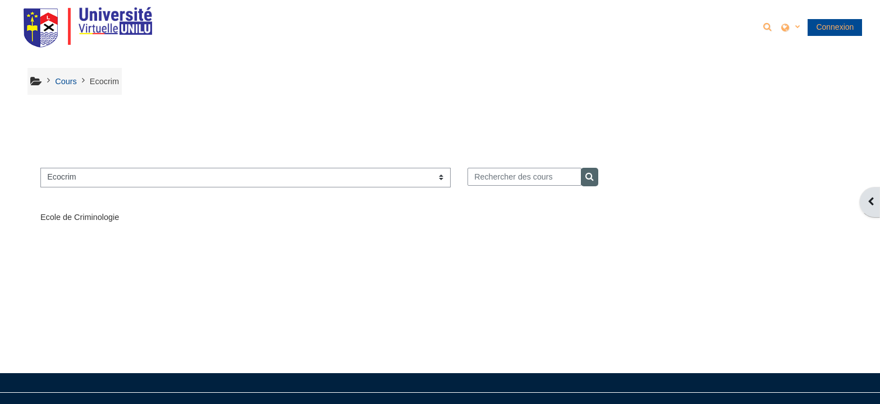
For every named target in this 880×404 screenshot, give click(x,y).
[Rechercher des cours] (524, 177)
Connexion (835, 26)
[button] (769, 27)
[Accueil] (87, 26)
